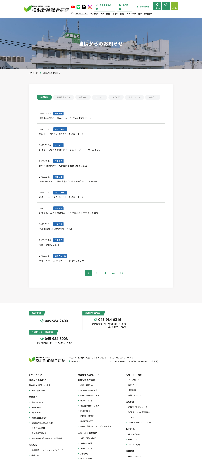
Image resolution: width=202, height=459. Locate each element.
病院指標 (35, 441)
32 (122, 274)
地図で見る (76, 342)
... (113, 274)
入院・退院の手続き (89, 419)
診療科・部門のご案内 (40, 366)
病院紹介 (148, 13)
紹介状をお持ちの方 (89, 371)
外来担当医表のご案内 (89, 376)
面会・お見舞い (87, 439)
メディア (116, 97)
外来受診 (94, 13)
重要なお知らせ (63, 97)
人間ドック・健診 (134, 13)
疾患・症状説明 (38, 371)
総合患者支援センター (89, 355)
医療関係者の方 (103, 7)
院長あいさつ (37, 383)
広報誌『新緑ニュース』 (138, 388)
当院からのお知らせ (39, 360)
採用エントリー (135, 437)
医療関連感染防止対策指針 (42, 403)
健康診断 (132, 371)
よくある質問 (134, 425)
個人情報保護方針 (143, 7)
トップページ (32, 73)
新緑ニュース (135, 97)
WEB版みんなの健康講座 (139, 393)
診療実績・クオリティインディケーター (48, 431)
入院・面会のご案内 (88, 413)
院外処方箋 (85, 392)
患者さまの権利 (38, 409)
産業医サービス (135, 376)
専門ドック (133, 366)
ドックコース (134, 361)
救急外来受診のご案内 (89, 386)
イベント (100, 97)
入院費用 (84, 434)
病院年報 (153, 97)
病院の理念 (36, 393)
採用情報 (123, 7)
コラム (131, 398)
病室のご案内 (86, 429)
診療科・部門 (118, 13)
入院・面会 (105, 13)
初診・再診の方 (87, 366)
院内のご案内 (134, 415)
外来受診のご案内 (86, 360)
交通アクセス (134, 420)
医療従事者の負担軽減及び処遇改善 (46, 419)
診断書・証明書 (87, 397)
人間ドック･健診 (134, 355)
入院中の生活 (86, 424)
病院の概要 (36, 388)
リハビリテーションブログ (139, 403)
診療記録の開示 (87, 402)
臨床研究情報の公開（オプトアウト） (47, 446)
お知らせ (83, 97)
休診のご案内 (86, 381)
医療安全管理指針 (39, 398)
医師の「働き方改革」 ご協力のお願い (96, 407)
